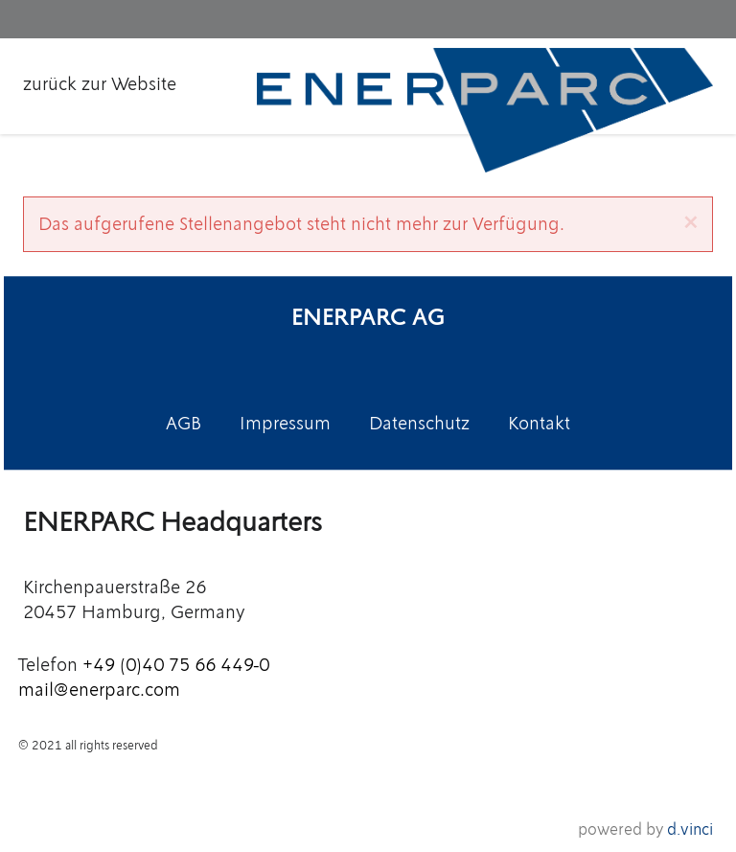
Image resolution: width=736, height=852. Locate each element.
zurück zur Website (99, 84)
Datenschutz (419, 423)
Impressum (285, 423)
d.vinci (690, 829)
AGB (183, 423)
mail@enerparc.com (99, 689)
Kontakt (539, 423)
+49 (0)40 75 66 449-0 (175, 666)
